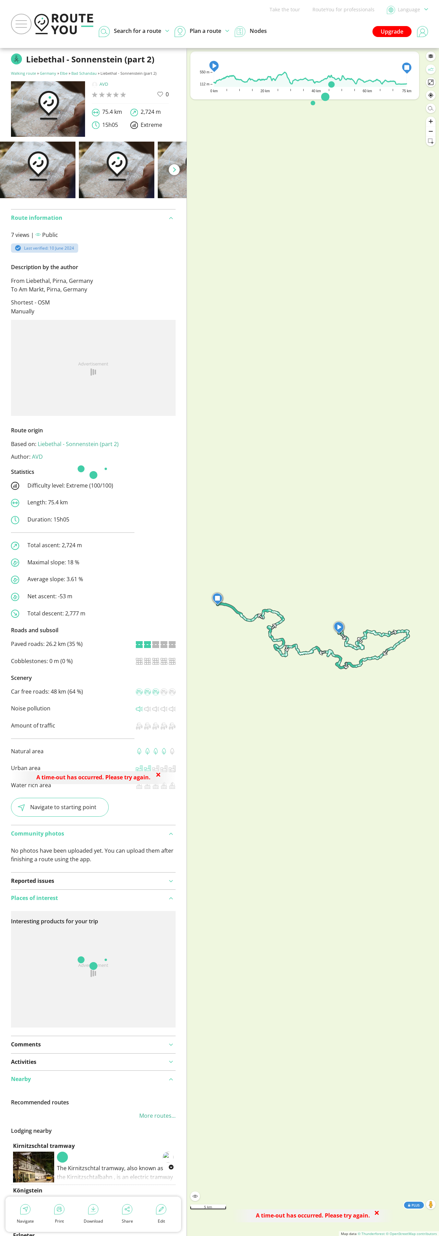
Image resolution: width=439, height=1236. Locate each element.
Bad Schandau (84, 73)
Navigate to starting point (57, 807)
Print (59, 1214)
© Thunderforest (371, 1233)
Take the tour (285, 9)
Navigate (25, 1214)
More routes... (157, 1115)
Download (93, 1214)
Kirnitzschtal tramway (44, 1146)
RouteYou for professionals (343, 9)
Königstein (28, 1190)
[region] (313, 642)
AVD (100, 84)
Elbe (64, 73)
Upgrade (392, 31)
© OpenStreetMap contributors (411, 1233)
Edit (161, 1214)
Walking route (23, 73)
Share (127, 1214)
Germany (48, 73)
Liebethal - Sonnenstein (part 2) (78, 444)
